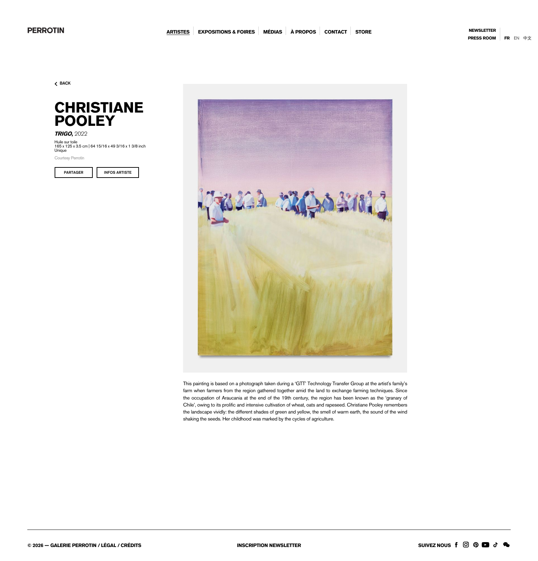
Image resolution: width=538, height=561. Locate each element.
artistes (178, 32)
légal (108, 545)
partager (74, 172)
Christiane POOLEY (99, 114)
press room (482, 38)
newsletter (482, 30)
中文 (527, 38)
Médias (272, 32)
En (516, 38)
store (363, 32)
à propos (303, 32)
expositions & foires (226, 32)
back (63, 83)
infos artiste (118, 172)
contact (335, 32)
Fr (507, 38)
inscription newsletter (269, 545)
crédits (131, 545)
